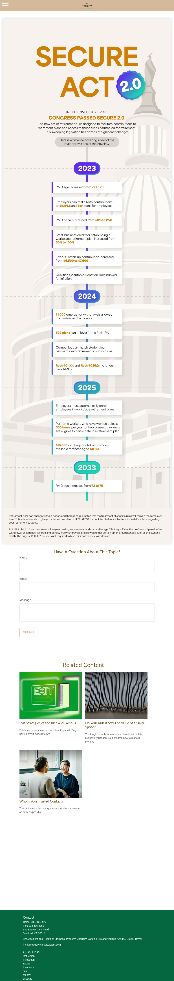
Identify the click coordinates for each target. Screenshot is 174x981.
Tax (25, 971)
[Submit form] (28, 632)
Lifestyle (27, 978)
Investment (29, 959)
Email (23, 578)
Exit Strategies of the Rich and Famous (47, 723)
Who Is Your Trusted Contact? (41, 801)
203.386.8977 (39, 922)
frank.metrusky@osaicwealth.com (42, 944)
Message (25, 600)
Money (27, 974)
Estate (26, 963)
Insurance (28, 967)
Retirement (29, 956)
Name (23, 557)
